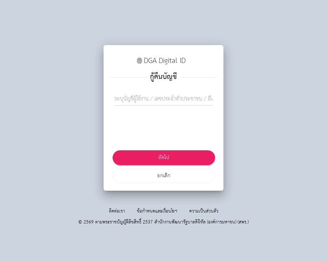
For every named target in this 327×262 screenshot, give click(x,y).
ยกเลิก (163, 175)
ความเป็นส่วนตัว (203, 211)
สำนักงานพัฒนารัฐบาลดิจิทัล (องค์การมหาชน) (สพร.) (201, 222)
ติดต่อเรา (117, 211)
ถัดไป (163, 157)
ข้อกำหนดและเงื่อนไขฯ (157, 211)
